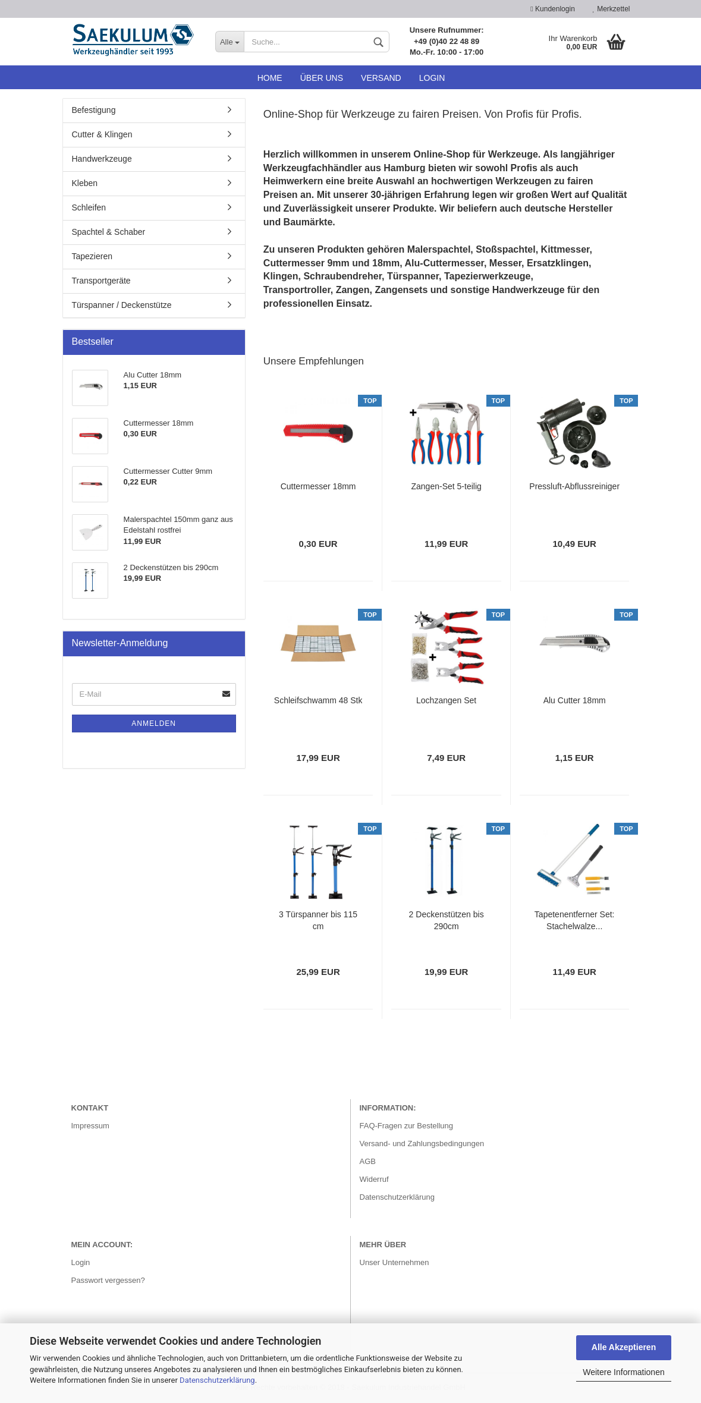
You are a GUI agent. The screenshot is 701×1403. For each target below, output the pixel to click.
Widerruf (374, 1179)
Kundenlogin (552, 9)
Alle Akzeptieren (624, 1347)
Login (432, 78)
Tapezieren (92, 256)
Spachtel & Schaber (109, 232)
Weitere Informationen (623, 1372)
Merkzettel (611, 9)
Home (269, 78)
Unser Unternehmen (394, 1262)
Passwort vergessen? (108, 1280)
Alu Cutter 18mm (574, 700)
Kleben (85, 183)
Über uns (321, 78)
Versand (381, 78)
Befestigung (94, 110)
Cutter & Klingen (102, 134)
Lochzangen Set (446, 700)
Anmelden (153, 723)
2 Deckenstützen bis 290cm (446, 920)
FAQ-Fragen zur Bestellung (407, 1125)
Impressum (90, 1125)
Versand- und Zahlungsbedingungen (422, 1143)
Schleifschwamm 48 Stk (318, 700)
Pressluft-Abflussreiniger (574, 486)
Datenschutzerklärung (217, 1380)
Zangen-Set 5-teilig (446, 486)
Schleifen (89, 207)
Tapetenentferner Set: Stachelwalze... (575, 920)
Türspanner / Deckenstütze (122, 305)
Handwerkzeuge (102, 158)
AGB (368, 1161)
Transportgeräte (101, 280)
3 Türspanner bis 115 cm (318, 920)
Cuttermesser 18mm (318, 486)
